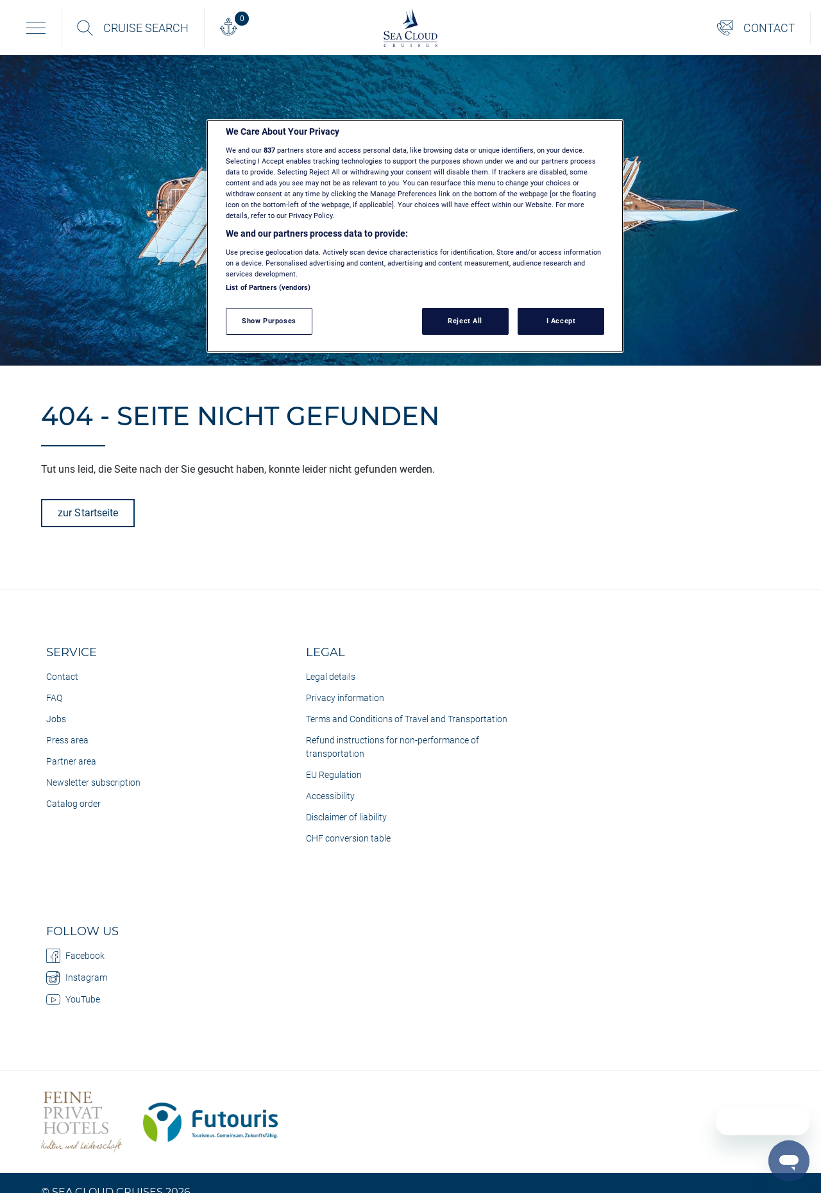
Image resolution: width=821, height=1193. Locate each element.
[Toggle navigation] (36, 27)
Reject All (465, 320)
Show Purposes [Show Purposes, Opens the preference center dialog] (269, 320)
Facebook (75, 956)
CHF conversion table (348, 838)
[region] (415, 236)
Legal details (330, 677)
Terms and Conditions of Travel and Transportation (406, 719)
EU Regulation (334, 775)
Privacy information (345, 698)
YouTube (73, 999)
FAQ (54, 698)
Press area (67, 740)
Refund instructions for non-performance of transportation (392, 747)
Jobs (56, 719)
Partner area (71, 761)
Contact (62, 677)
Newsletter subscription (93, 782)
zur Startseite (88, 513)
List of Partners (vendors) (268, 287)
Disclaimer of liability (346, 817)
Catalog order (73, 804)
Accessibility (330, 796)
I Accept (561, 320)
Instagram (76, 977)
